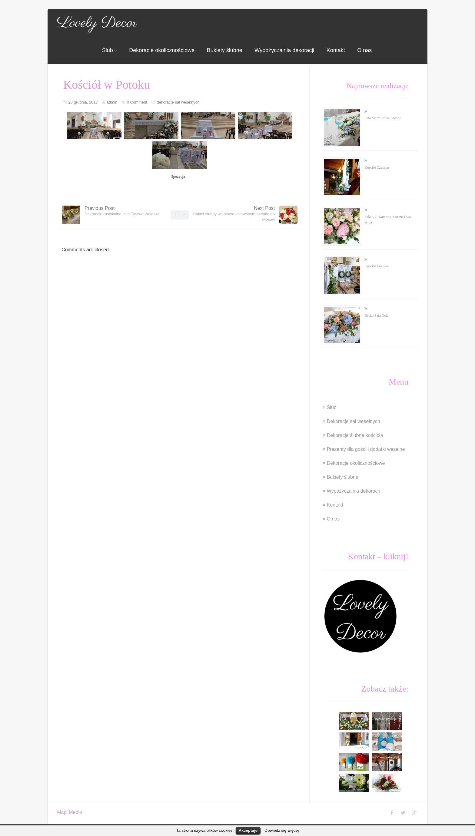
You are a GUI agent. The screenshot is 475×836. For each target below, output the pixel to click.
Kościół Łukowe (376, 266)
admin (112, 102)
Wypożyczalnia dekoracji (284, 50)
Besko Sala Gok (376, 315)
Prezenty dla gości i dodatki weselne (366, 449)
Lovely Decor (97, 23)
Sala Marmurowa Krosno (382, 118)
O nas (364, 50)
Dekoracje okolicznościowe (161, 50)
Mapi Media (69, 812)
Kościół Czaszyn (376, 167)
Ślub (109, 50)
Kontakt (336, 50)
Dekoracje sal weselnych (353, 421)
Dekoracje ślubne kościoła (355, 435)
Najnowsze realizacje (378, 86)
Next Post (234, 214)
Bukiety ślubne (224, 50)
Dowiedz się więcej (282, 830)
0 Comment (137, 102)
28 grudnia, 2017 (83, 102)
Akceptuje (248, 830)
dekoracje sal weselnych (178, 102)
